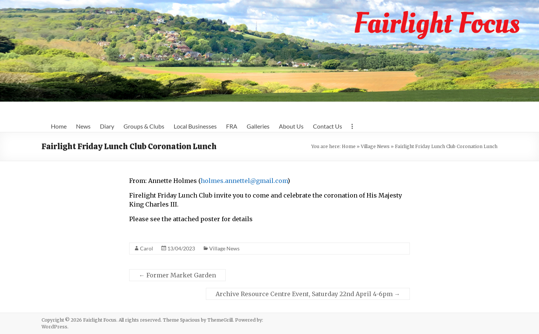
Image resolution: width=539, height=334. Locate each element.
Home (59, 126)
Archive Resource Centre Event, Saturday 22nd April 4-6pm (308, 294)
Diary (107, 126)
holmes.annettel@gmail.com (244, 180)
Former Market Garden (177, 275)
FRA (231, 126)
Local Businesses (195, 126)
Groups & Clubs (144, 126)
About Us (291, 126)
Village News (375, 146)
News (83, 126)
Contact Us (327, 126)
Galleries (258, 126)
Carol (146, 248)
